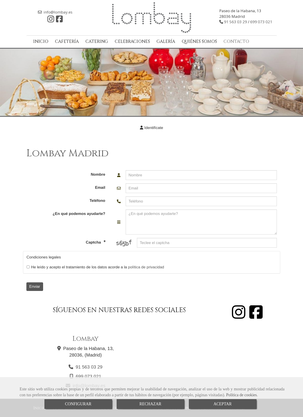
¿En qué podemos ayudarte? (79, 213)
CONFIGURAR (78, 404)
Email (100, 186)
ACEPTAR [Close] (222, 404)
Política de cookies (241, 395)
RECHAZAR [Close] (150, 404)
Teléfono (97, 200)
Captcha (94, 241)
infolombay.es (58, 11)
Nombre (98, 173)
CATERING (97, 41)
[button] (151, 127)
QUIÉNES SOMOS (199, 41)
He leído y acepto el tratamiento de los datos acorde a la (95, 266)
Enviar (34, 285)
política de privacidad (146, 266)
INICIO (40, 41)
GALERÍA (166, 41)
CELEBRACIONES (132, 41)
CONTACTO (236, 41)
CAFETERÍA (67, 41)
